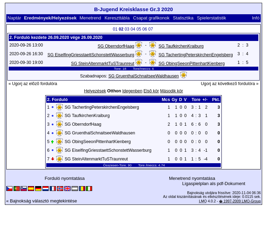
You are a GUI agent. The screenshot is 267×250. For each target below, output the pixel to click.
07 (150, 29)
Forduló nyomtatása (65, 178)
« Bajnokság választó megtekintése (41, 200)
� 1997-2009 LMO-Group (240, 201)
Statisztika (183, 17)
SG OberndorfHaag (116, 46)
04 (132, 29)
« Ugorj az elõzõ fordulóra (33, 83)
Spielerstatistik (211, 17)
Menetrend (90, 17)
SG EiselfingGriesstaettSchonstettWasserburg (91, 54)
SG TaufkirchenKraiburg (181, 46)
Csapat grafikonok (151, 17)
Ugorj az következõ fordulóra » (230, 83)
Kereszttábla (117, 17)
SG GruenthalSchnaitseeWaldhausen (143, 76)
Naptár (14, 17)
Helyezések (95, 91)
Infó (256, 17)
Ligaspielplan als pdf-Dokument (213, 183)
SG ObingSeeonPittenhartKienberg (192, 63)
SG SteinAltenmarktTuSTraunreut (102, 63)
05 (138, 29)
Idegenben (132, 91)
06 (144, 29)
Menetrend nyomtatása (192, 178)
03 (126, 29)
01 (115, 29)
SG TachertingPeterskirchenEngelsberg (196, 54)
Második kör (171, 91)
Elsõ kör (151, 91)
